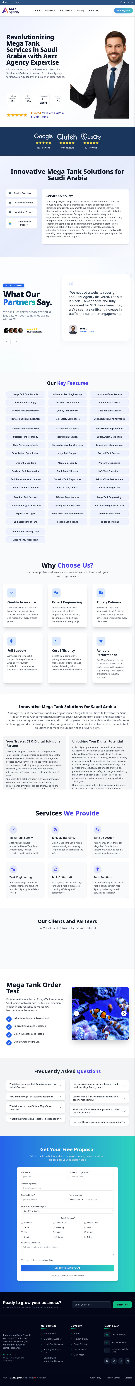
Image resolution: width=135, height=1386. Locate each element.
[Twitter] (125, 2)
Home (38, 10)
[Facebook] (121, 2)
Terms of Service (112, 1378)
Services (50, 10)
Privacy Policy (95, 1378)
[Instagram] (132, 2)
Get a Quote (123, 10)
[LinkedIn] (128, 2)
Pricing (80, 10)
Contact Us (93, 10)
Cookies (128, 1378)
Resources (66, 10)
